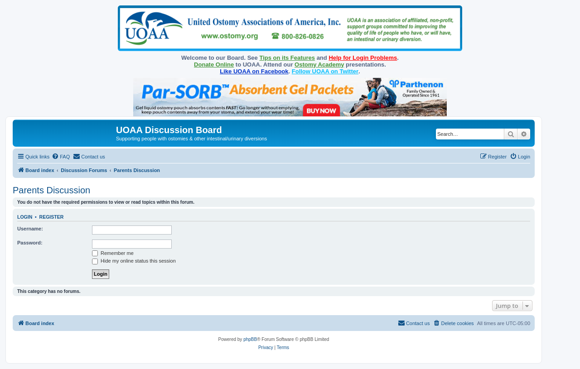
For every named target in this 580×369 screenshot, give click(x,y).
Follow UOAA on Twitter (325, 71)
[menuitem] (61, 156)
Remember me (113, 253)
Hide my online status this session (134, 261)
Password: (30, 242)
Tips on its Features (287, 57)
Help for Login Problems (363, 57)
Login (24, 217)
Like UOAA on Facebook (254, 71)
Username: (30, 228)
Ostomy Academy (319, 64)
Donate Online (214, 64)
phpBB (250, 339)
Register (51, 217)
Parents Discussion (51, 190)
